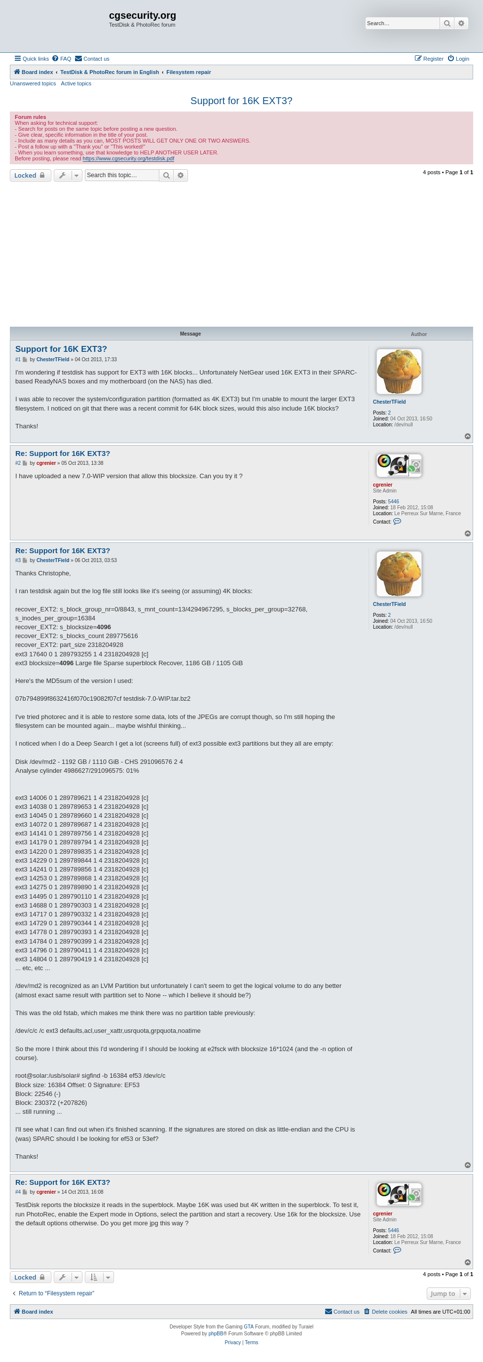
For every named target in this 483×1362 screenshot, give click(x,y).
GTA (249, 1326)
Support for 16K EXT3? (241, 100)
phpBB (216, 1333)
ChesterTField (389, 402)
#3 (18, 560)
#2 (18, 463)
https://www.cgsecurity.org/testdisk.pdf (129, 158)
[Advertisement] (241, 256)
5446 (393, 501)
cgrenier (382, 485)
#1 (18, 359)
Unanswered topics (33, 83)
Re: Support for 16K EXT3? (63, 453)
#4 (18, 1192)
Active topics (76, 83)
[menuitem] (61, 59)
